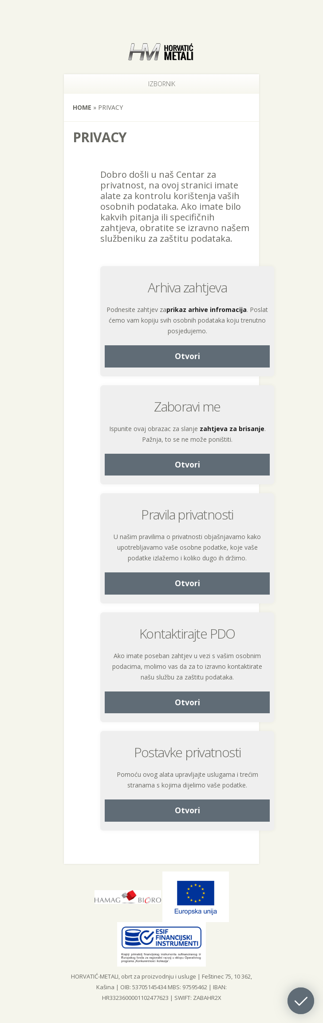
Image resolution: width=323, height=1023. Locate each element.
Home (82, 107)
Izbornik (149, 84)
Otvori (187, 356)
